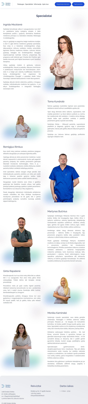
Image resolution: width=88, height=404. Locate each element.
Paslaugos (20, 4)
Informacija (37, 4)
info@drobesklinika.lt (37, 395)
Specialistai (29, 4)
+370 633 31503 (36, 393)
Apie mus (45, 4)
